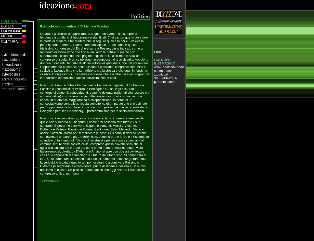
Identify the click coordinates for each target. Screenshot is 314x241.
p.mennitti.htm (164, 82)
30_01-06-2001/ (165, 78)
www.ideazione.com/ (169, 67)
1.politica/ (161, 74)
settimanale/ (163, 71)
